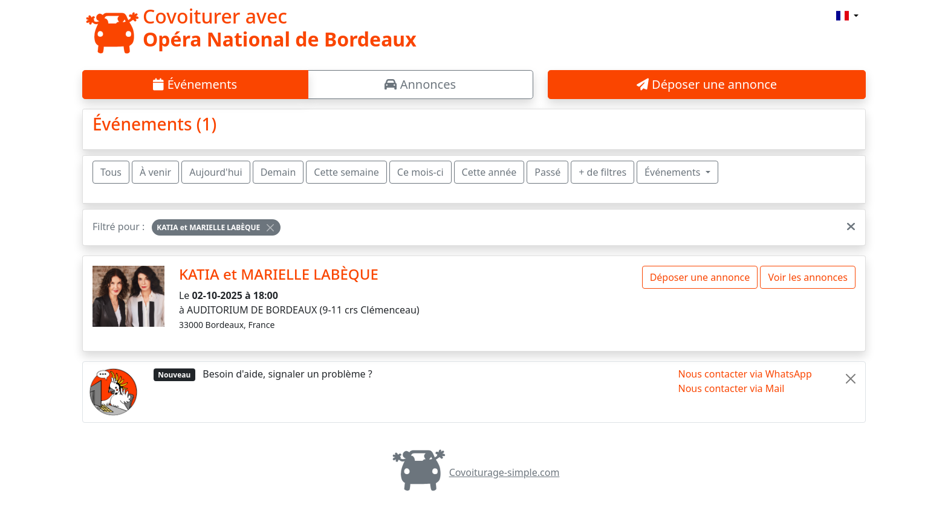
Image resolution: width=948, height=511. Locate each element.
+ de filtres (602, 172)
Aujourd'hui (215, 172)
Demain (278, 172)
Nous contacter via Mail (731, 388)
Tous (111, 172)
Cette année (489, 172)
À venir (155, 172)
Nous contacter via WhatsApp (745, 374)
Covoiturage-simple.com (474, 472)
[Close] (270, 227)
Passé (547, 172)
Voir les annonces (808, 277)
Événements (195, 84)
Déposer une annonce (707, 84)
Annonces (420, 84)
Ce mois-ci (420, 172)
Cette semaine (346, 172)
